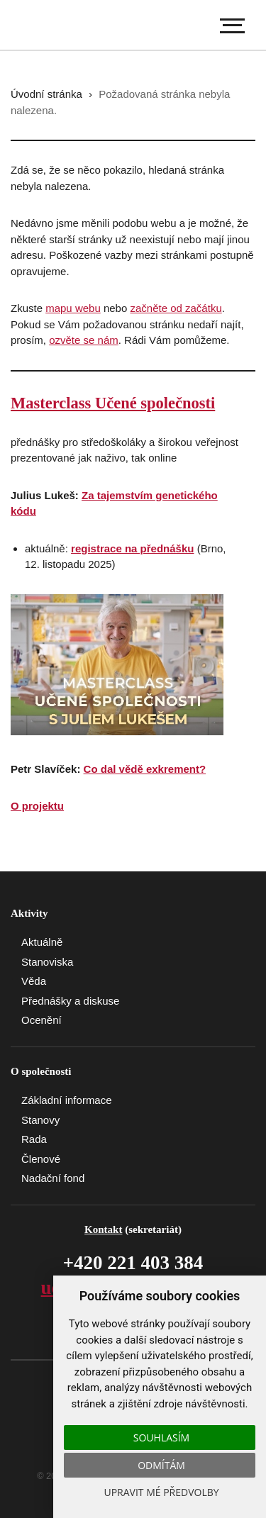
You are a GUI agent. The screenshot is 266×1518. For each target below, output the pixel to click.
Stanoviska (47, 962)
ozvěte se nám (83, 340)
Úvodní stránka (46, 94)
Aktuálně (41, 942)
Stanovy (40, 1120)
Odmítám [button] (161, 1465)
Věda (33, 981)
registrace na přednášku (132, 548)
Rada (34, 1139)
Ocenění (41, 1020)
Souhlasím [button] (161, 1437)
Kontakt (103, 1229)
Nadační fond (52, 1178)
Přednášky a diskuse (70, 1001)
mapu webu (73, 308)
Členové (40, 1159)
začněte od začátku (175, 308)
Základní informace (66, 1100)
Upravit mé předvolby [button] (161, 1492)
